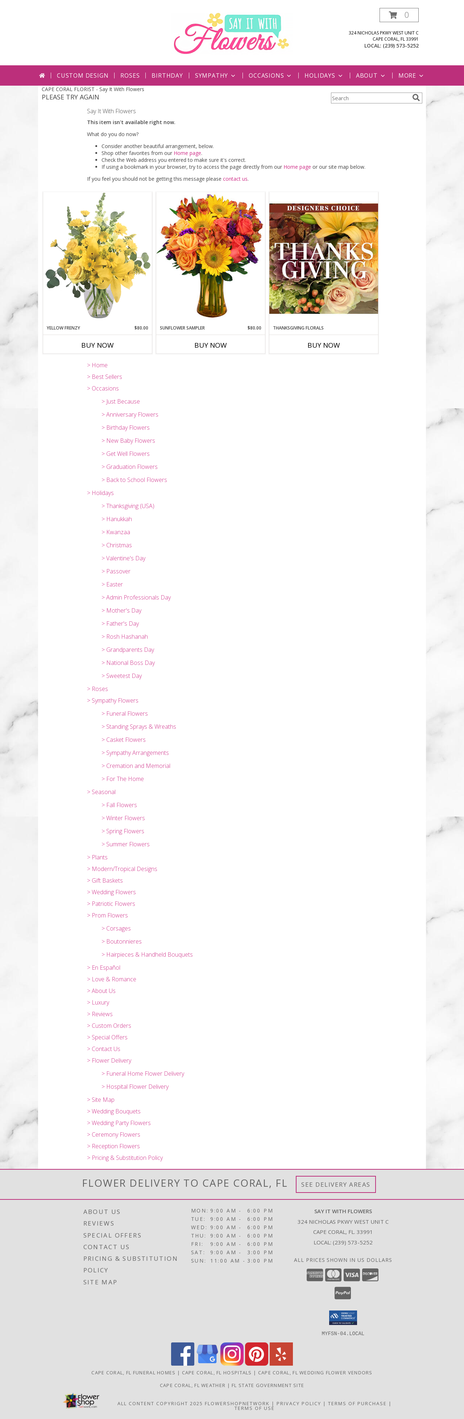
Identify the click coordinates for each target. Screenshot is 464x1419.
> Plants (97, 857)
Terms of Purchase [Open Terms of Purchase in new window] (357, 1403)
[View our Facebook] (182, 1363)
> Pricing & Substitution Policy (125, 1158)
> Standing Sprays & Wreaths (139, 727)
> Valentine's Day (123, 558)
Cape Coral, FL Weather (193, 1385)
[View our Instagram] (232, 1363)
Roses (130, 75)
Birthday (167, 75)
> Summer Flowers (126, 844)
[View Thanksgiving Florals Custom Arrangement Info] (323, 258)
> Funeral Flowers (125, 713)
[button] (399, 15)
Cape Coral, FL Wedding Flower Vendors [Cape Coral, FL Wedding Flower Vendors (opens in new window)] (315, 1372)
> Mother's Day (121, 610)
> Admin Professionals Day (136, 597)
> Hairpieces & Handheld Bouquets (147, 954)
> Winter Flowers (123, 818)
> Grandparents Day (128, 650)
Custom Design (82, 75)
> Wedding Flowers (111, 892)
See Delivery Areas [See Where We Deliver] (335, 1184)
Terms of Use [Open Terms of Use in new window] (255, 1407)
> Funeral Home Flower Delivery (143, 1073)
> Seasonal (101, 792)
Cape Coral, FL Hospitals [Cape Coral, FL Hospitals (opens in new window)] (217, 1372)
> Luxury (98, 1002)
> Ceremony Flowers (113, 1134)
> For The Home (123, 779)
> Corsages (116, 928)
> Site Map (101, 1100)
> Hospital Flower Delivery (135, 1087)
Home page (187, 153)
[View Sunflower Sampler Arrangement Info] (210, 258)
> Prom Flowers (107, 915)
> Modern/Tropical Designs (122, 869)
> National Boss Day (128, 663)
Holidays (324, 75)
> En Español (103, 968)
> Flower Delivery (109, 1060)
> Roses (97, 689)
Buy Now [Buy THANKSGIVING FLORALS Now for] (323, 345)
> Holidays (100, 493)
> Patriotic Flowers (111, 904)
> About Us (101, 991)
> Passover (116, 571)
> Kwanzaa (116, 532)
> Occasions (103, 388)
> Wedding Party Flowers (119, 1123)
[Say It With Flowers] (232, 32)
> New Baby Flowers (128, 441)
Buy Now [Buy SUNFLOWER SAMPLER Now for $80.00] (210, 345)
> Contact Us (103, 1049)
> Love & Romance (111, 979)
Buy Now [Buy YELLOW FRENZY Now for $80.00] (97, 345)
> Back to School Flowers (134, 480)
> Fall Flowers (119, 805)
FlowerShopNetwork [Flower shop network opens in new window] (237, 1403)
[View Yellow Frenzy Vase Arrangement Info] (97, 258)
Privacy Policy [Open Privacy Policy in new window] (299, 1403)
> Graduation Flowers (130, 467)
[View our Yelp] (281, 1363)
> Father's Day (120, 623)
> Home (97, 365)
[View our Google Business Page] (207, 1363)
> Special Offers (107, 1037)
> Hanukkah (117, 519)
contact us (235, 178)
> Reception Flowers (113, 1146)
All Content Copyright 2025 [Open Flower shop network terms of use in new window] (160, 1403)
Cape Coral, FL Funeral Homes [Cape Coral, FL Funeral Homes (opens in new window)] (133, 1372)
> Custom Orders (109, 1026)
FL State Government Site (268, 1385)
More (411, 75)
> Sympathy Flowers (112, 700)
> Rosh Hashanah (125, 637)
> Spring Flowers (123, 831)
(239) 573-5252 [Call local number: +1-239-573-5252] (401, 45)
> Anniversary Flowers (130, 414)
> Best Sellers (104, 377)
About (371, 75)
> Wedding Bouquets (114, 1111)
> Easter (112, 584)
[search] (416, 98)
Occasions (271, 75)
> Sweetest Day (122, 676)
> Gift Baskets (105, 880)
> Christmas (117, 545)
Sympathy (216, 75)
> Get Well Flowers (126, 454)
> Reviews (100, 1014)
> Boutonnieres (122, 941)
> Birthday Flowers (126, 428)
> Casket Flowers (124, 740)
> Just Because (121, 401)
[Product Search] (370, 98)
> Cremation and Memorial (136, 766)
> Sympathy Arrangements (135, 753)
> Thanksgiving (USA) (128, 506)
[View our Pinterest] (256, 1363)
